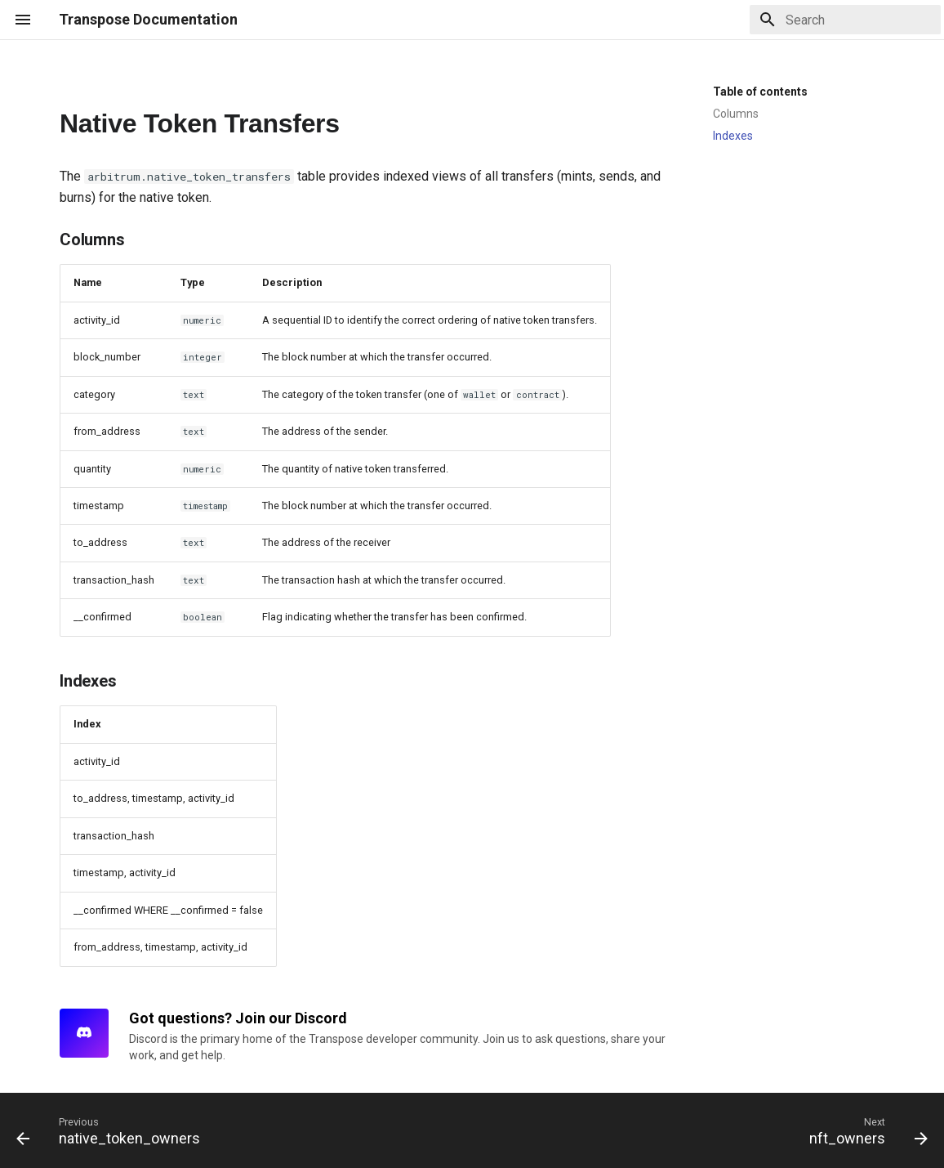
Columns (736, 113)
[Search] (845, 19)
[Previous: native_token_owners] (112, 1130)
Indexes (733, 135)
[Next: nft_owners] (864, 1130)
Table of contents (760, 91)
